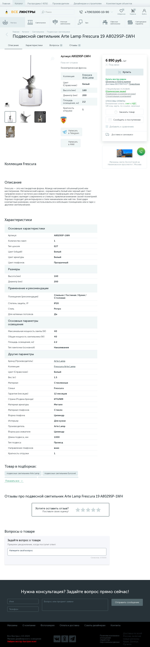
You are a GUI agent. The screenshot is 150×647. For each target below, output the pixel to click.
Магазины (12, 623)
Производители (60, 3)
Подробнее (134, 84)
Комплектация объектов (119, 3)
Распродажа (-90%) (38, 3)
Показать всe (14, 479)
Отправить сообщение (127, 603)
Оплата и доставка (69, 623)
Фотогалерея (47, 623)
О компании (28, 623)
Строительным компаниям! (118, 96)
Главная (6, 3)
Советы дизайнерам (94, 623)
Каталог (19, 3)
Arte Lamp (59, 361)
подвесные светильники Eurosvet (60, 473)
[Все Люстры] (19, 12)
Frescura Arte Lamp (88, 76)
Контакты (115, 623)
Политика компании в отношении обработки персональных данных (109, 637)
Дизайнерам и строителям (88, 3)
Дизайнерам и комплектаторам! (121, 94)
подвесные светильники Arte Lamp (23, 473)
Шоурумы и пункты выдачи (118, 81)
